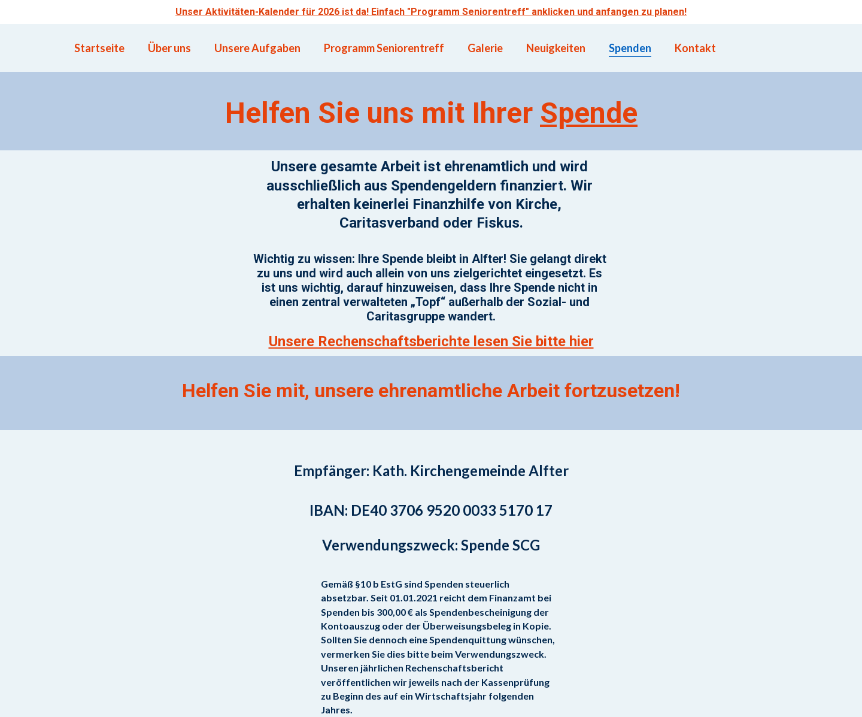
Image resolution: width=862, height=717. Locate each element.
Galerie (485, 48)
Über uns (169, 48)
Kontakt (695, 48)
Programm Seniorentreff (384, 48)
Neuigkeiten (555, 48)
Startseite (99, 48)
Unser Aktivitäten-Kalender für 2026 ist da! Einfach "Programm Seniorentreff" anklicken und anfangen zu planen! (431, 11)
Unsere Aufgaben (257, 48)
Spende (589, 113)
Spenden (630, 48)
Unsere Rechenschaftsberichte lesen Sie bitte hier (431, 341)
